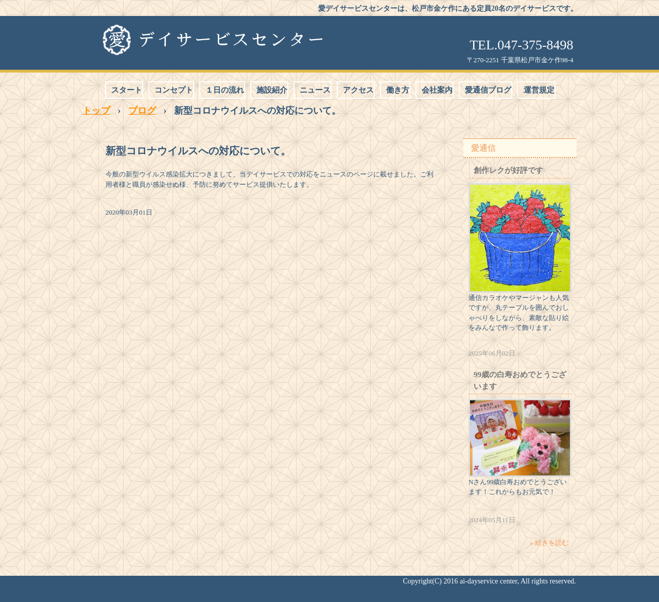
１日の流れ (224, 90)
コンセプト (173, 90)
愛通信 (483, 148)
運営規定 (539, 90)
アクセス (358, 90)
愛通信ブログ (488, 90)
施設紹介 (271, 90)
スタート (126, 90)
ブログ (142, 110)
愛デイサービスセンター (211, 39)
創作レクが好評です (508, 170)
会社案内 (437, 90)
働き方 (397, 90)
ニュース (315, 90)
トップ (96, 110)
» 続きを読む (549, 542)
